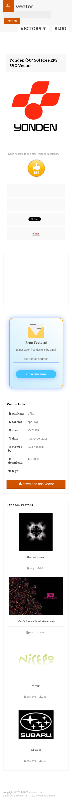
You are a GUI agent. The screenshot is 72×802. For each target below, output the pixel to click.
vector (24, 6)
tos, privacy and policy (43, 795)
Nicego (36, 685)
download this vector (36, 484)
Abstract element (36, 557)
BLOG (60, 28)
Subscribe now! (36, 374)
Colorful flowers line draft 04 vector (36, 621)
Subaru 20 (36, 750)
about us (8, 795)
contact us (21, 795)
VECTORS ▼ (33, 28)
